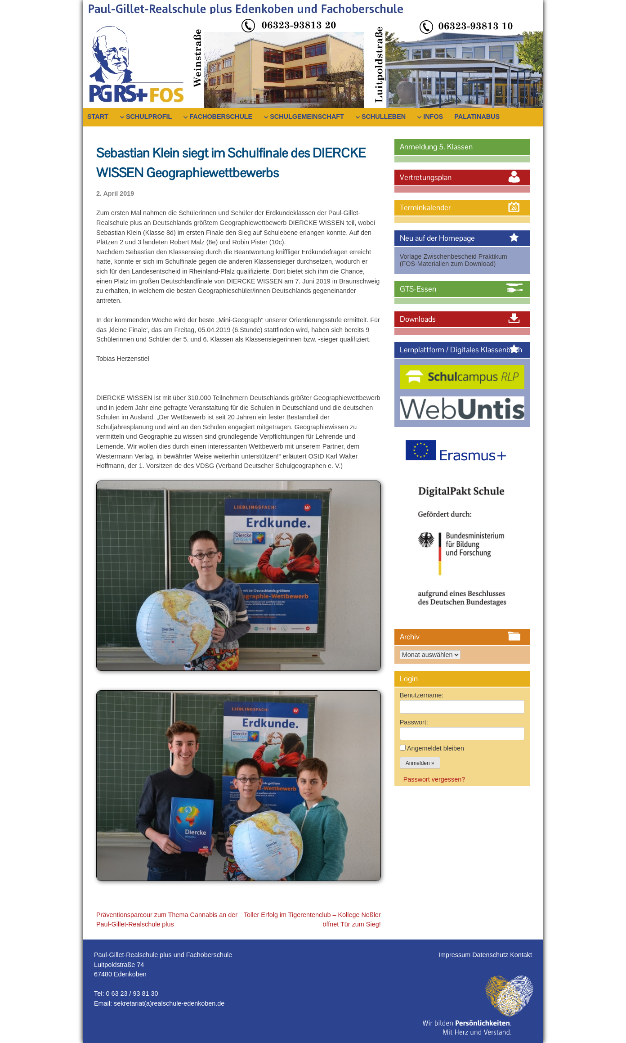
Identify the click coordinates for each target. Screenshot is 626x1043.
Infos (433, 116)
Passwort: (414, 722)
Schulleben (384, 116)
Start (97, 116)
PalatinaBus (477, 116)
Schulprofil (149, 116)
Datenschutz (491, 954)
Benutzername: (422, 695)
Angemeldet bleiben (435, 748)
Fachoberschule (220, 116)
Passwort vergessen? (434, 779)
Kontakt (521, 954)
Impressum (455, 954)
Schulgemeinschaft (307, 116)
